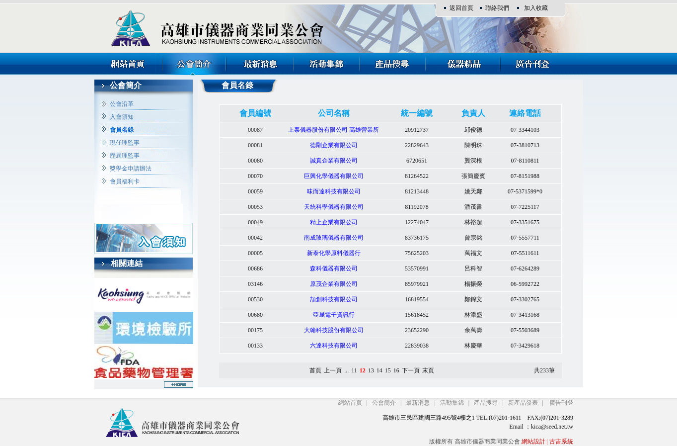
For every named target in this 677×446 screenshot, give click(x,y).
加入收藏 (536, 7)
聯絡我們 (497, 7)
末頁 (428, 370)
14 (379, 370)
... (346, 370)
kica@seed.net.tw (552, 426)
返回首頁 (461, 7)
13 (371, 370)
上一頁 (333, 370)
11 (354, 370)
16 (396, 370)
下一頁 (411, 370)
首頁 (315, 370)
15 (388, 370)
